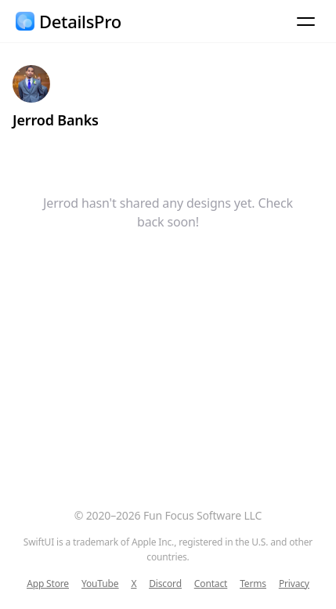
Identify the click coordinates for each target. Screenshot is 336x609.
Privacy (294, 584)
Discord (165, 584)
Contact (210, 584)
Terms (253, 584)
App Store (48, 584)
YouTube (99, 584)
